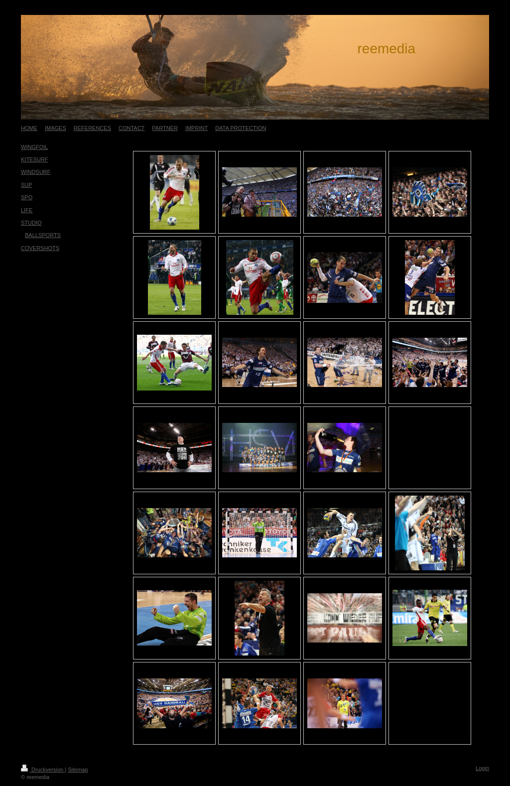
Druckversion (43, 770)
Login (482, 768)
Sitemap (78, 770)
